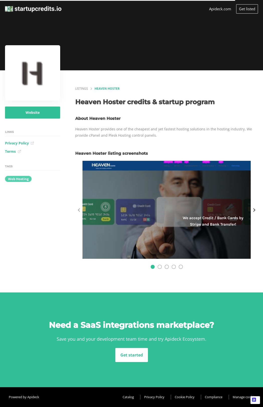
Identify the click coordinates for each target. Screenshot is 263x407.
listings (81, 88)
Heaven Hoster (107, 88)
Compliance (213, 397)
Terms (13, 151)
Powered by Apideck (24, 397)
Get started (131, 355)
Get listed (247, 8)
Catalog (128, 397)
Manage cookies (245, 397)
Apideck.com (220, 8)
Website (33, 112)
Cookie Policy (185, 397)
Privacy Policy (19, 143)
